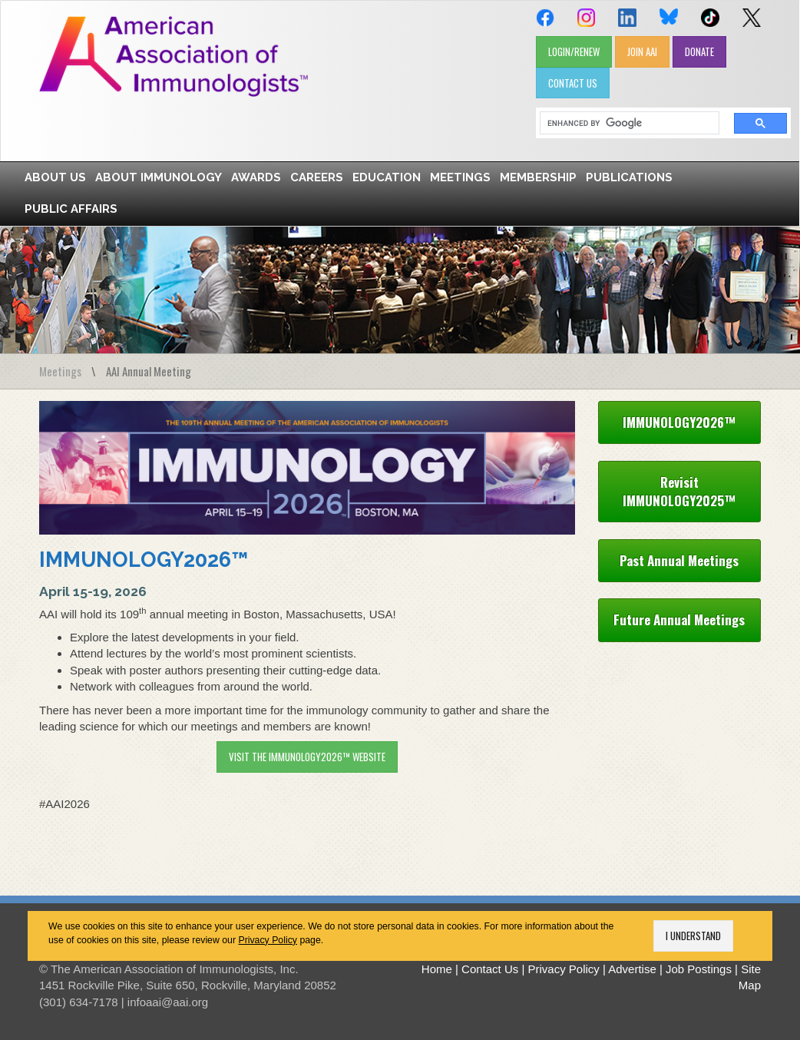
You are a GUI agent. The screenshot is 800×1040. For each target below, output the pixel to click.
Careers (316, 177)
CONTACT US (572, 83)
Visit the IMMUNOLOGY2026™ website (307, 756)
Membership (538, 177)
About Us (55, 177)
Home (436, 968)
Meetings (460, 177)
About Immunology (158, 177)
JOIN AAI (642, 51)
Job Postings (699, 968)
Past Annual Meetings (679, 560)
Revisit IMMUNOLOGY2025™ (679, 491)
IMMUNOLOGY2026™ (143, 559)
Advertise (632, 968)
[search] (624, 123)
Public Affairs (71, 209)
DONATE (699, 51)
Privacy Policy (267, 940)
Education (386, 177)
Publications (629, 177)
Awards (256, 177)
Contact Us (489, 968)
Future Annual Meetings (679, 619)
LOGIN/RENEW (574, 51)
